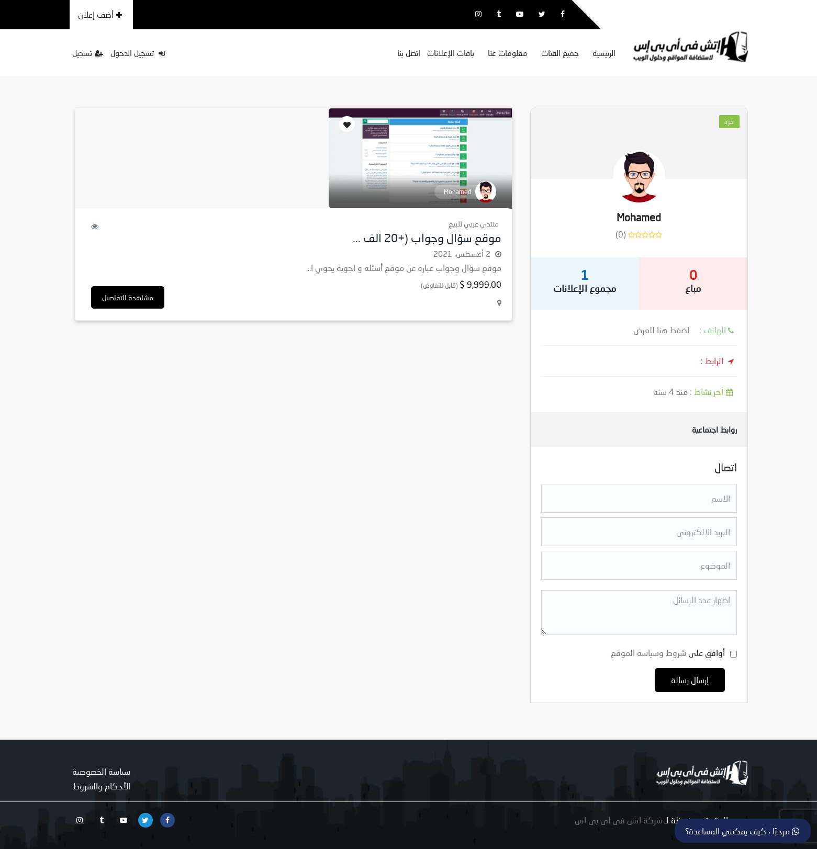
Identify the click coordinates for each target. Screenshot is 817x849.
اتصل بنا (408, 53)
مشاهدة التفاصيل (127, 297)
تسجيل (87, 53)
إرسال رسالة (690, 680)
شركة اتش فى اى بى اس (619, 820)
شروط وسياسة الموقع (648, 653)
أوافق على (668, 653)
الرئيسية (603, 53)
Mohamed (639, 217)
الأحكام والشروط (101, 786)
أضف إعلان (100, 14)
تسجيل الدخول (137, 53)
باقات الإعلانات (450, 53)
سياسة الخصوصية (101, 771)
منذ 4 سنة (695, 392)
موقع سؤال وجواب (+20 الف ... (427, 238)
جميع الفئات (560, 53)
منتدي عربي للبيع (474, 223)
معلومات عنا (508, 53)
